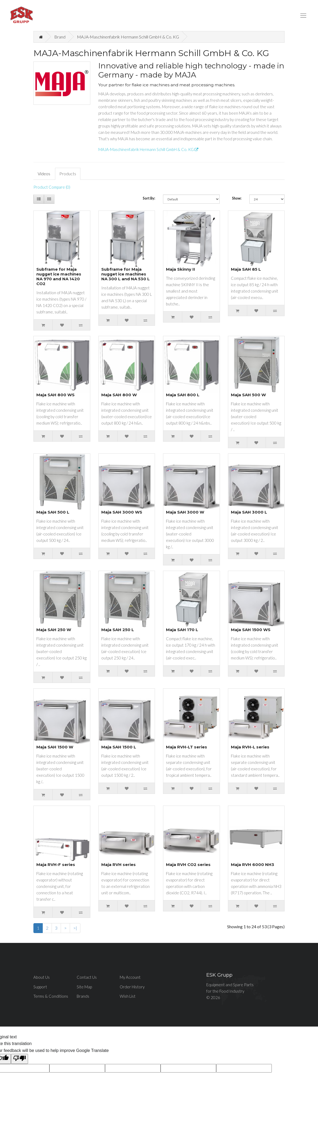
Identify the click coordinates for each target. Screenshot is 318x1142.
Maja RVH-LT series (186, 746)
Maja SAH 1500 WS (250, 629)
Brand (59, 36)
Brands (83, 996)
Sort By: (149, 198)
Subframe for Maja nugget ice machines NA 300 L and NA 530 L (125, 274)
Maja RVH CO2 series (188, 864)
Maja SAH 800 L (182, 394)
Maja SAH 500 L (52, 512)
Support (40, 986)
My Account (130, 977)
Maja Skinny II (180, 269)
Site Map (84, 986)
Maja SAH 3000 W (185, 512)
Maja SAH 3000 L (249, 512)
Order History (132, 986)
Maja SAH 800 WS (55, 394)
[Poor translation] (19, 1059)
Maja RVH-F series (55, 864)
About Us (41, 977)
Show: (236, 198)
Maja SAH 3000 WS (121, 512)
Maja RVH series (118, 864)
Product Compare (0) (51, 187)
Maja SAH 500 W (248, 394)
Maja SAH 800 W (119, 394)
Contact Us (87, 977)
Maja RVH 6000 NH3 (252, 864)
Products (67, 173)
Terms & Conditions (50, 996)
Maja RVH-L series (250, 746)
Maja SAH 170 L (182, 629)
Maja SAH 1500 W (54, 746)
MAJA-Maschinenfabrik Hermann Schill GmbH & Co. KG (128, 36)
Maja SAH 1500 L (118, 746)
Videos (44, 173)
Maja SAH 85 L (246, 269)
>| (75, 927)
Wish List (127, 996)
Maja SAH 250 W (53, 629)
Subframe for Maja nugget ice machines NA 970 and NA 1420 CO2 (58, 276)
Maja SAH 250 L (117, 629)
